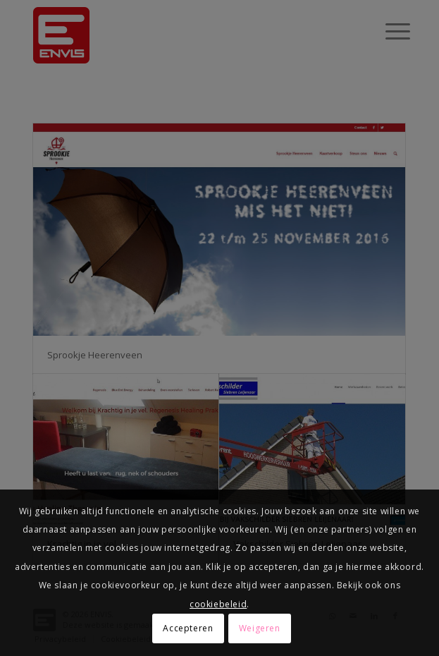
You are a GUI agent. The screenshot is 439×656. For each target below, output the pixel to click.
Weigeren (259, 628)
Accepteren (188, 628)
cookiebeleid (218, 604)
